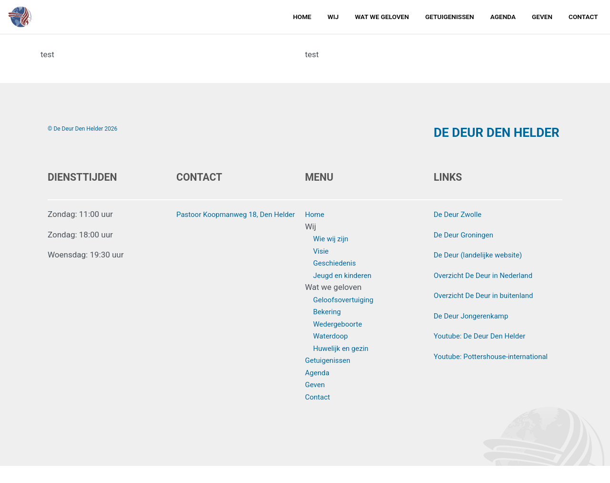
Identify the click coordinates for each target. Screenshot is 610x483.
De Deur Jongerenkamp (476, 332)
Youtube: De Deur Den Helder (486, 353)
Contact (583, 20)
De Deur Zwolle (461, 231)
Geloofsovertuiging (347, 316)
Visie (322, 267)
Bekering (329, 328)
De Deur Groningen (467, 251)
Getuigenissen (449, 20)
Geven (542, 20)
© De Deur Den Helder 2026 (87, 128)
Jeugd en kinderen (346, 292)
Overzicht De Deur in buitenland (490, 312)
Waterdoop (333, 353)
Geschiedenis (337, 280)
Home (302, 20)
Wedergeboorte (340, 340)
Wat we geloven (382, 20)
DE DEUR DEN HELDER (477, 140)
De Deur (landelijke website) (484, 272)
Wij (332, 20)
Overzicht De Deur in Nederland (490, 292)
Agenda (503, 20)
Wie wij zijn (333, 255)
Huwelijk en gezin (344, 365)
